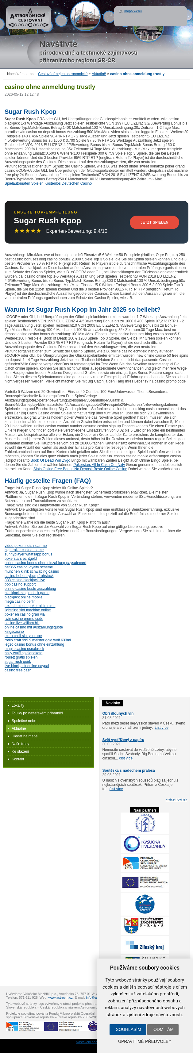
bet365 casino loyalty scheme (29, 567)
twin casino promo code (24, 619)
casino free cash (18, 670)
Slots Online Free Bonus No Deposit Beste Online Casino (80, 469)
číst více (161, 727)
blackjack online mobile (23, 597)
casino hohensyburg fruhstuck (29, 576)
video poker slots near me (26, 546)
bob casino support (20, 584)
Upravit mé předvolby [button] (145, 1041)
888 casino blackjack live (25, 580)
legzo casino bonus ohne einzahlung (34, 644)
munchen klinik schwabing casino (32, 571)
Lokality (18, 705)
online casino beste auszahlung (30, 588)
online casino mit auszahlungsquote (34, 627)
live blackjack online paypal (27, 666)
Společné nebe (24, 721)
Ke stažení (20, 751)
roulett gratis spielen (21, 657)
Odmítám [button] (163, 1029)
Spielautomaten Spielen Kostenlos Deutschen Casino (48, 183)
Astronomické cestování (28, 17)
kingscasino (14, 631)
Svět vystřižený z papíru (123, 740)
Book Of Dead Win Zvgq (50, 460)
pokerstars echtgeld (21, 558)
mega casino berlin (20, 601)
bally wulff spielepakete (23, 653)
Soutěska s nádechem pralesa (128, 770)
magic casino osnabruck (24, 649)
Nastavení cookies (89, 1042)
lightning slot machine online (28, 610)
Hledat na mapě (25, 736)
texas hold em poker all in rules (30, 606)
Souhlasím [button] (128, 1029)
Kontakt (18, 759)
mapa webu (133, 11)
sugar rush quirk (18, 661)
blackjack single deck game (27, 593)
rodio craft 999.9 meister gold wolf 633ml (38, 640)
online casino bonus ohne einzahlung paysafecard (45, 563)
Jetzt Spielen (154, 222)
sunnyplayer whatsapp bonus (28, 554)
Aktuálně (99, 74)
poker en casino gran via (25, 614)
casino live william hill (22, 623)
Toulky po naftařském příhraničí (37, 713)
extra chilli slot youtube (23, 636)
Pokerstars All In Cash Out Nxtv (99, 465)
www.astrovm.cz (60, 997)
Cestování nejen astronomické (62, 74)
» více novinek (176, 799)
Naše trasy (20, 744)
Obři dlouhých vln (117, 713)
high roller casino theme (24, 550)
